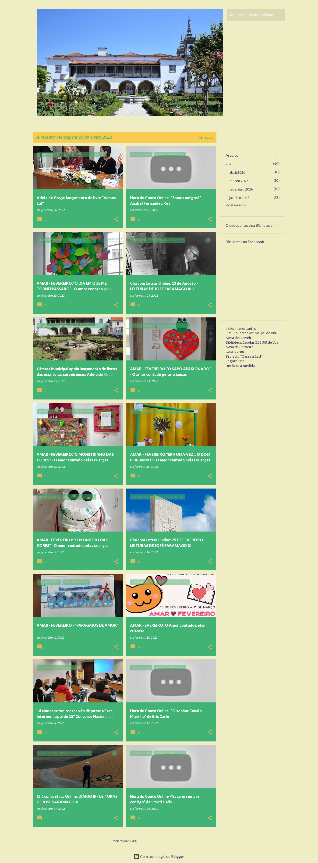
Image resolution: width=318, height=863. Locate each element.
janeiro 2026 (239, 198)
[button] (116, 219)
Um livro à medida (240, 366)
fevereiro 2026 (241, 189)
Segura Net (235, 361)
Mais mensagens (125, 840)
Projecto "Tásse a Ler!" (244, 356)
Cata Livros (235, 352)
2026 (229, 164)
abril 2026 (237, 172)
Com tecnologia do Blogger (159, 856)
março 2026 (239, 181)
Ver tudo (206, 137)
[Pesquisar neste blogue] (260, 15)
